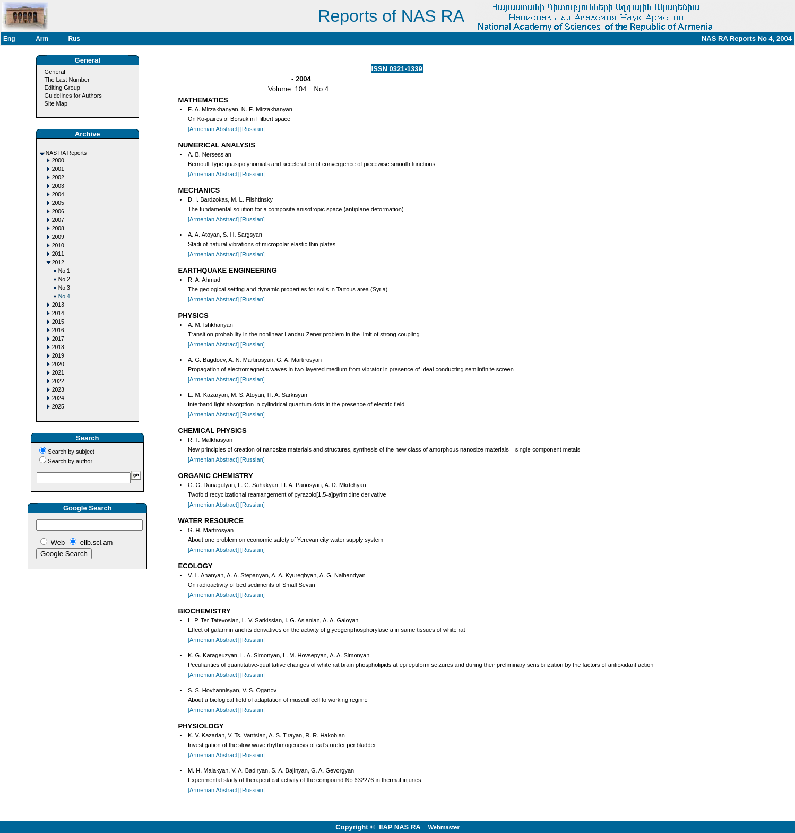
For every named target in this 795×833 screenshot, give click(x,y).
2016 (58, 330)
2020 (58, 364)
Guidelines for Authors (73, 95)
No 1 (64, 271)
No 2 (64, 279)
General (55, 71)
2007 (58, 220)
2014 (58, 313)
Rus (74, 38)
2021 (58, 373)
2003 (58, 186)
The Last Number (67, 79)
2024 (58, 398)
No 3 (64, 288)
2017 (58, 339)
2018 (58, 347)
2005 (58, 203)
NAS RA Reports (66, 153)
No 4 (64, 296)
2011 (58, 254)
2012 (58, 262)
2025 (58, 407)
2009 (58, 237)
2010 (58, 245)
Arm (42, 38)
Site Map (56, 103)
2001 (58, 169)
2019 (58, 356)
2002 (58, 177)
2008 (58, 228)
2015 (58, 322)
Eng (9, 38)
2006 (58, 211)
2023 (58, 390)
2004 (58, 194)
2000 (58, 160)
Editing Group (62, 87)
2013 (58, 305)
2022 (58, 381)
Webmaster (444, 827)
